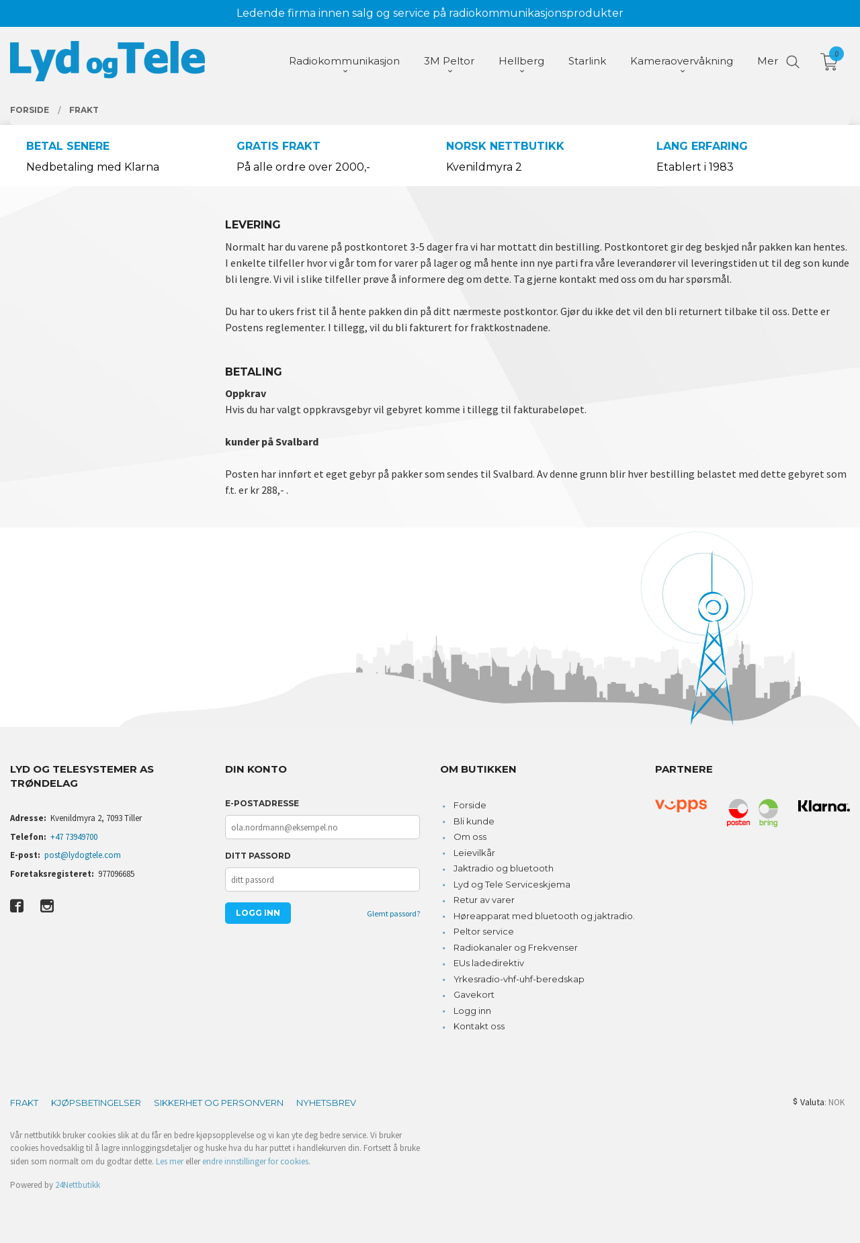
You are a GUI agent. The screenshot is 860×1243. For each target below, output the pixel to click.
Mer (767, 60)
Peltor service (484, 931)
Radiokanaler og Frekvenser (516, 947)
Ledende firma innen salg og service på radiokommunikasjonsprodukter (430, 13)
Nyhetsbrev (326, 1102)
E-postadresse (262, 803)
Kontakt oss (479, 1026)
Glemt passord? (393, 913)
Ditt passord (258, 856)
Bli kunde (474, 821)
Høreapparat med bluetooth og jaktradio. (544, 915)
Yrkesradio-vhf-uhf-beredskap (519, 979)
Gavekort (474, 994)
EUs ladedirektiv (489, 962)
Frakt (24, 1102)
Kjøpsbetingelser (96, 1102)
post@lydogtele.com (82, 855)
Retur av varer (484, 899)
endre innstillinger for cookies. (256, 1161)
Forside (470, 805)
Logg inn (472, 1010)
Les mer (169, 1161)
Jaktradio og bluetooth (504, 868)
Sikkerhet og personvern (219, 1102)
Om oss (470, 836)
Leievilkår (474, 852)
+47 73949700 (73, 837)
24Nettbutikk (77, 1185)
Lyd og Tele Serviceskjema (512, 884)
